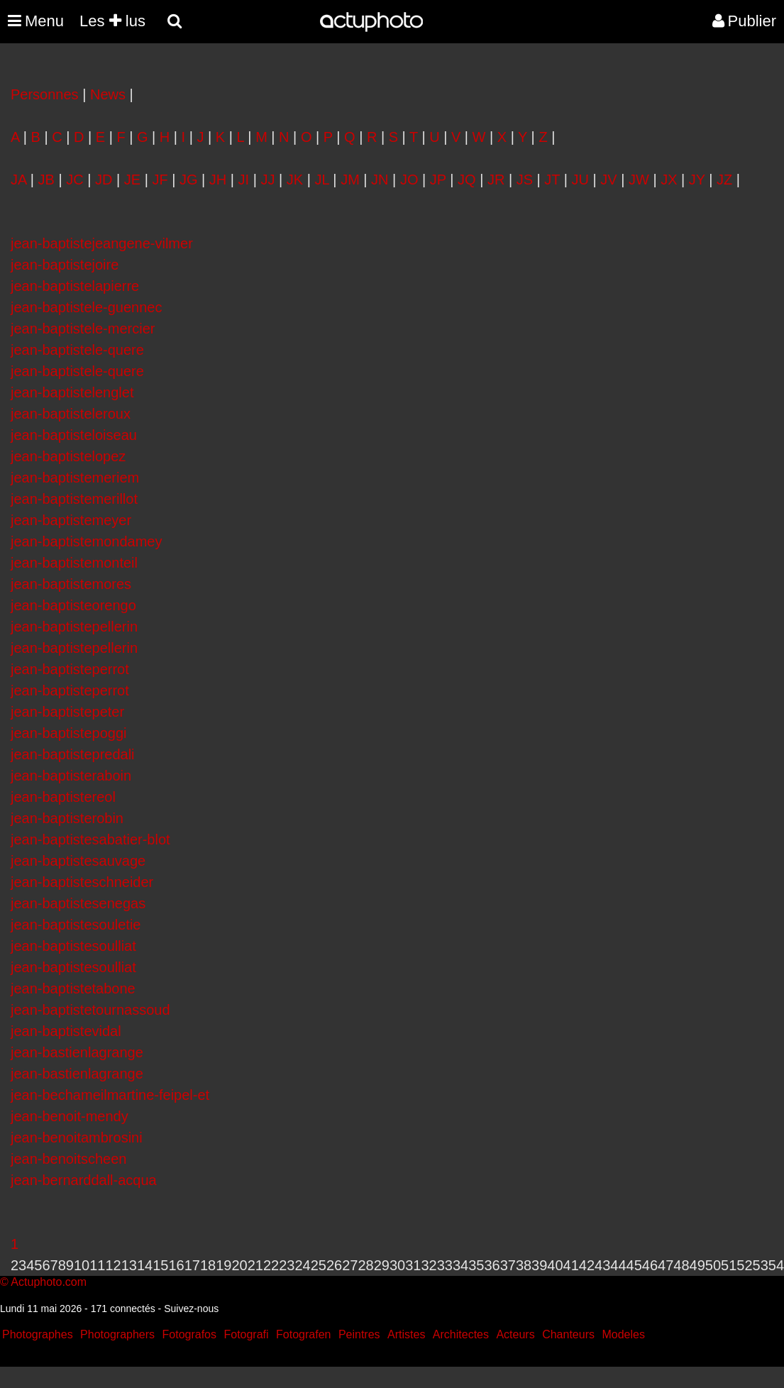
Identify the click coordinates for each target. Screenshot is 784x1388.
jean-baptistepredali (73, 754)
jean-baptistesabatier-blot (90, 839)
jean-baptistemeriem (75, 477)
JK (295, 179)
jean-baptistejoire (64, 264)
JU (580, 179)
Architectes (461, 1334)
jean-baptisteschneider (82, 882)
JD (103, 179)
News (108, 94)
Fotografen (303, 1334)
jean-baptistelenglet (72, 392)
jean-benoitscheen (68, 1159)
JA (18, 179)
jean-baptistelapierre (75, 286)
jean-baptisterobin (67, 818)
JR (495, 179)
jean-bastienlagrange (77, 1052)
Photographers (117, 1334)
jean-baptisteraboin (71, 775)
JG (189, 179)
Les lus (112, 21)
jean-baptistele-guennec (86, 307)
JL (321, 179)
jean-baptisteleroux (71, 414)
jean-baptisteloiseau (74, 435)
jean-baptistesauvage (78, 861)
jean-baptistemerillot (74, 499)
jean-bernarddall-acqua (84, 1180)
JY (697, 179)
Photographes (37, 1334)
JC (74, 179)
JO (409, 179)
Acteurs (515, 1334)
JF (159, 179)
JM (350, 179)
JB (46, 179)
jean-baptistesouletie (75, 924)
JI (244, 179)
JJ (267, 179)
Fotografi (245, 1334)
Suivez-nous (191, 1308)
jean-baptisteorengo (73, 605)
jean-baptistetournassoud (90, 1010)
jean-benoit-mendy (69, 1116)
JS (525, 179)
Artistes (406, 1334)
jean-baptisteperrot (70, 669)
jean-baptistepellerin (74, 626)
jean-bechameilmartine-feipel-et (110, 1095)
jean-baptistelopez (68, 456)
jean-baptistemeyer (71, 520)
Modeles (623, 1334)
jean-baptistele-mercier (83, 328)
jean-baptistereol (63, 797)
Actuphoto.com (49, 1282)
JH (217, 179)
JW (639, 179)
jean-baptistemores (71, 584)
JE (132, 179)
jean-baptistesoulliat (73, 946)
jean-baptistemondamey (86, 541)
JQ (467, 179)
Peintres (359, 1334)
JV (608, 179)
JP (438, 179)
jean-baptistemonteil (74, 563)
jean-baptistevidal (66, 1031)
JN (379, 179)
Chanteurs (568, 1334)
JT (552, 179)
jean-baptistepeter (67, 712)
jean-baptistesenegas (78, 903)
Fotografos (189, 1334)
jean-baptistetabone (73, 988)
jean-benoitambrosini (77, 1137)
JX (669, 179)
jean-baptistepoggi (68, 733)
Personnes (45, 94)
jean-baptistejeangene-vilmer (102, 243)
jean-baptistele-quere (77, 350)
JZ (724, 179)
